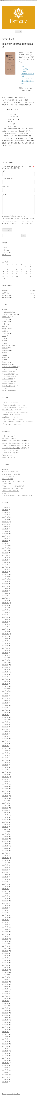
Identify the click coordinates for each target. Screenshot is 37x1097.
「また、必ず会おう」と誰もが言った (13, 421)
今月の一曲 (5, 323)
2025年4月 (5, 535)
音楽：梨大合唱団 (7, 381)
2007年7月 (5, 1041)
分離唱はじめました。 (8, 483)
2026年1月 (5, 514)
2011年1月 (5, 941)
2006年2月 (5, 1081)
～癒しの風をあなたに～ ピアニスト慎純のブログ (17, 495)
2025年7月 (5, 528)
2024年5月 (5, 562)
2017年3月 (5, 764)
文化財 (4, 335)
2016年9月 (5, 779)
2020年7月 (5, 669)
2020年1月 (5, 683)
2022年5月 (5, 619)
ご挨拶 (24, 71)
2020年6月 (5, 671)
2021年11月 (5, 633)
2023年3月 (5, 595)
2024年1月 (5, 571)
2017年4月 (5, 762)
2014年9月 (5, 836)
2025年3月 (5, 538)
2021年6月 (5, 645)
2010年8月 (5, 953)
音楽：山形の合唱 (7, 378)
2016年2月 (5, 795)
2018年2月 (5, 738)
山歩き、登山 (6, 328)
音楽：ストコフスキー (8, 369)
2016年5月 (5, 788)
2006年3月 (5, 1079)
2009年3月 (5, 993)
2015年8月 (5, 810)
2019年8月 (5, 695)
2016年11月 (5, 774)
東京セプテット (6, 450)
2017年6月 (5, 757)
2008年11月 (5, 1003)
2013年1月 (5, 883)
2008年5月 (5, 1017)
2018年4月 (5, 733)
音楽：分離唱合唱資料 (8, 373)
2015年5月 (5, 817)
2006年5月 (5, 1074)
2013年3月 (5, 879)
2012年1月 (5, 912)
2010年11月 (5, 945)
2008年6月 (5, 1015)
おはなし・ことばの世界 (9, 314)
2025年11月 (5, 519)
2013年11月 (5, 860)
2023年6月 (5, 588)
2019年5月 (5, 702)
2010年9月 (5, 950)
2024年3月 (5, 566)
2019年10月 (5, 690)
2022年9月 (5, 609)
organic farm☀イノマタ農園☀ (11, 474)
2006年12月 (5, 1057)
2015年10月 (5, 805)
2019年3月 (5, 707)
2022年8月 (5, 612)
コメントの (6, 252)
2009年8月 (5, 981)
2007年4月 (5, 1048)
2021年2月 (5, 652)
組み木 (4, 357)
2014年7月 (5, 841)
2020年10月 (5, 662)
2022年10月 (5, 607)
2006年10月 (5, 1062)
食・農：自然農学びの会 (9, 390)
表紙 (23, 67)
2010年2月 (5, 967)
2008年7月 (5, 1012)
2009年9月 (5, 979)
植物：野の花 (6, 350)
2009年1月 (5, 998)
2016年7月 (5, 783)
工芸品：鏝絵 (6, 333)
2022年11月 (5, 605)
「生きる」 (5, 416)
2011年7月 (5, 926)
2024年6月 (5, 559)
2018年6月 (5, 729)
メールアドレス (7, 179)
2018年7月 (5, 726)
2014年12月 (5, 829)
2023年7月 (5, 586)
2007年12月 (5, 1029)
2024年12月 (5, 545)
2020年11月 (5, 659)
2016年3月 (5, 793)
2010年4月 (5, 962)
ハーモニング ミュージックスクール (13, 481)
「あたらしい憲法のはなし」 (10, 412)
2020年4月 (5, 676)
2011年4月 (5, 934)
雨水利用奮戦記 (6, 364)
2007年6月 (5, 1043)
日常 (3, 338)
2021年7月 (5, 643)
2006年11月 (5, 1060)
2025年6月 (5, 531)
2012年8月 (5, 895)
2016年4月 (5, 791)
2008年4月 (5, 1019)
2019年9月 (5, 693)
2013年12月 (5, 857)
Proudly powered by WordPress (11, 1093)
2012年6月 (5, 900)
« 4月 (3, 278)
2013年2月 (5, 881)
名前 (4, 171)
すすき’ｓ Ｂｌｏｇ (18, 16)
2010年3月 (5, 965)
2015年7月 (5, 812)
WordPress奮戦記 (7, 311)
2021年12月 (5, 631)
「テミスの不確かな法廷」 (10, 407)
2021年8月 (5, 640)
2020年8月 (5, 667)
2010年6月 (5, 957)
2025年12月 (5, 516)
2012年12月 (5, 886)
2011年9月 (5, 922)
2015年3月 (5, 822)
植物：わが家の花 (7, 345)
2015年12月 (5, 800)
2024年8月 (5, 555)
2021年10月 (5, 636)
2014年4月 (5, 848)
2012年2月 (5, 910)
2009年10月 (5, 976)
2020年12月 (5, 657)
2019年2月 (5, 709)
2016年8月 (5, 781)
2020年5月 (5, 674)
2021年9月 (5, 638)
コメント (5, 194)
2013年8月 (5, 867)
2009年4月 (5, 991)
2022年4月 (5, 621)
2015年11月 (5, 802)
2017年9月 (5, 750)
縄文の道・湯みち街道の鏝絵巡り (12, 440)
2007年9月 (5, 1036)
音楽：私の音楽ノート (8, 385)
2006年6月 (5, 1072)
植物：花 (4, 347)
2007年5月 (5, 1046)
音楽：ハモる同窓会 (8, 371)
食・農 (4, 388)
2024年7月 (5, 557)
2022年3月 (5, 624)
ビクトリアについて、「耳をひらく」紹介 (28, 81)
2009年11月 (5, 974)
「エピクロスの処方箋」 (9, 404)
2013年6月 (5, 872)
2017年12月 (5, 743)
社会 (3, 354)
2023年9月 (5, 581)
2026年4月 (5, 507)
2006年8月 (5, 1067)
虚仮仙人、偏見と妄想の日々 (10, 490)
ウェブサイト (6, 186)
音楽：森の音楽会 (7, 383)
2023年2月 (5, 597)
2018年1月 (5, 740)
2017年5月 (5, 760)
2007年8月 (5, 1038)
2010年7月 (5, 955)
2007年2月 (5, 1053)
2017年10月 (5, 748)
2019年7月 (5, 698)
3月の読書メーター (7, 409)
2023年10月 (5, 578)
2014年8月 (5, 838)
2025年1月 (5, 543)
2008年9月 (5, 1007)
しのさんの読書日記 (8, 476)
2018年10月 (5, 719)
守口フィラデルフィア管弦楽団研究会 (13, 485)
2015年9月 (5, 807)
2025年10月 (5, 521)
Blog (3, 309)
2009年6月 (5, 986)
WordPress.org (6, 254)
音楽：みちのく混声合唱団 (10, 366)
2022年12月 (5, 602)
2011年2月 (5, 938)
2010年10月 (5, 948)
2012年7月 (5, 898)
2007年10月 (5, 1034)
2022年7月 (5, 614)
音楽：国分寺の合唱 (8, 376)
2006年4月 (5, 1077)
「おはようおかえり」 (8, 419)
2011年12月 (5, 914)
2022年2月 (5, 626)
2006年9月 (5, 1065)
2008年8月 (5, 1010)
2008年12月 (5, 1000)
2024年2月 (5, 569)
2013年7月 (5, 869)
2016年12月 (5, 771)
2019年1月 (5, 712)
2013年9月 (5, 864)
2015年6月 (5, 814)
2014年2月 (5, 852)
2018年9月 (5, 721)
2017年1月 (5, 769)
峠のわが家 (5, 438)
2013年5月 (5, 874)
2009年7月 (5, 984)
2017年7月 (5, 755)
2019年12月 (5, 686)
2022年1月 (5, 628)
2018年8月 (5, 724)
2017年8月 (5, 752)
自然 (3, 359)
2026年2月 (5, 512)
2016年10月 (5, 776)
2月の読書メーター (7, 414)
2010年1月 (5, 969)
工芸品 (4, 331)
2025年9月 (5, 524)
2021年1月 (5, 655)
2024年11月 (5, 547)
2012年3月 (5, 907)
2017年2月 (5, 767)
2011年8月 (5, 924)
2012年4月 (5, 905)
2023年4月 (5, 593)
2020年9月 (5, 664)
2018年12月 (5, 714)
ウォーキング (6, 319)
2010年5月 (5, 960)
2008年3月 (5, 1022)
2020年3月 (5, 678)
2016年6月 (5, 786)
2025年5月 (5, 533)
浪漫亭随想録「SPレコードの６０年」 (13, 488)
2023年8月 (5, 583)
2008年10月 (5, 1005)
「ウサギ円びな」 (7, 452)
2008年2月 (5, 1024)
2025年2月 (5, 540)
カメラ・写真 (6, 321)
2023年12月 (5, 574)
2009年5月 (5, 988)
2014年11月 (5, 831)
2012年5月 (5, 903)
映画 (3, 340)
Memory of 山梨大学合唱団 (10, 471)
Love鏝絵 (5, 469)
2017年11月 (5, 745)
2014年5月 (5, 845)
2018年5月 (5, 731)
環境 (3, 352)
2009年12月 (5, 972)
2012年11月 (5, 888)
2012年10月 (5, 891)
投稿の (5, 249)
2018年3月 (5, 736)
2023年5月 (5, 590)
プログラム (25, 69)
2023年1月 (5, 600)
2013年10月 (5, 862)
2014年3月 (5, 850)
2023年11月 (5, 576)
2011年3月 (5, 936)
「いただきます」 (7, 423)
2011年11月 (5, 917)
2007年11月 (5, 1031)
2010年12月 (5, 943)
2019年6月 (5, 700)
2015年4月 (5, 819)
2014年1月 (5, 855)
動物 (3, 326)
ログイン (4, 247)
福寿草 (4, 454)
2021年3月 (5, 650)
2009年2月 (5, 995)
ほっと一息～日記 (7, 478)
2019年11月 (5, 688)
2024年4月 (5, 564)
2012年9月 (5, 893)
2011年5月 (5, 931)
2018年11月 (5, 717)
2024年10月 (5, 550)
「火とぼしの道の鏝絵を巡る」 (11, 445)
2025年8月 (5, 526)
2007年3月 (5, 1050)
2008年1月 (5, 1026)
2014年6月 (5, 843)
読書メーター (6, 361)
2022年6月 (5, 617)
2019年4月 (5, 705)
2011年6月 (5, 929)
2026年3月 (5, 509)
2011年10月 (5, 919)
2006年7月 (5, 1069)
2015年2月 (5, 824)
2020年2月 (5, 681)
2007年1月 (5, 1055)
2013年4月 (5, 876)
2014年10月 (5, 833)
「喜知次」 (5, 402)
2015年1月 (5, 826)
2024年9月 (5, 552)
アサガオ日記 (6, 316)
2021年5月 (5, 648)
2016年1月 (5, 798)
